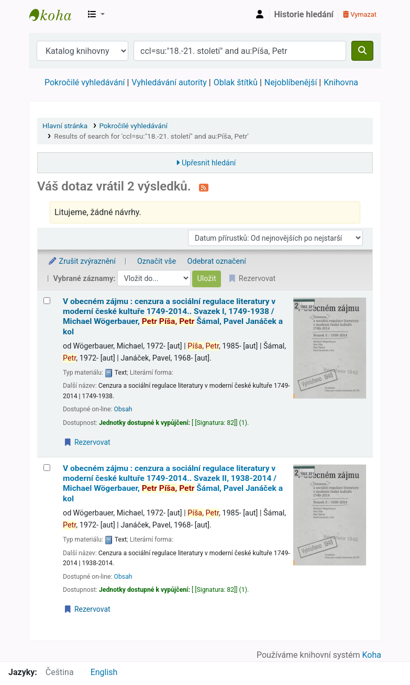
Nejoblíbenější (290, 82)
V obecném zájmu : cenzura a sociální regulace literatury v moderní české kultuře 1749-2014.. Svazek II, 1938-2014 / (173, 483)
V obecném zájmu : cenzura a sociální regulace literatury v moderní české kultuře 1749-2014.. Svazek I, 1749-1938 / (173, 316)
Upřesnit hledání (209, 163)
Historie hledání (304, 14)
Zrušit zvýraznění (82, 261)
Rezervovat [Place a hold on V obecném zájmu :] (86, 442)
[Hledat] (362, 51)
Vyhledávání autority (168, 82)
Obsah (123, 409)
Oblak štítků (236, 82)
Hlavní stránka (64, 125)
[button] (96, 14)
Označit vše (156, 261)
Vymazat (359, 14)
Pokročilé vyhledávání (85, 82)
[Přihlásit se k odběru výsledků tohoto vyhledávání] (203, 187)
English (104, 672)
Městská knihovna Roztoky (55, 14)
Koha (371, 655)
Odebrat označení (216, 261)
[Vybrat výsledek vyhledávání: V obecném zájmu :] (46, 300)
